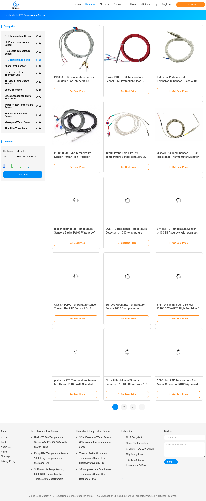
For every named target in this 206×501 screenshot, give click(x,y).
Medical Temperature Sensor (23, 115)
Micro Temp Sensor (23, 66)
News (4, 451)
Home (4, 437)
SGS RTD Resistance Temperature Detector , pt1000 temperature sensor (126, 232)
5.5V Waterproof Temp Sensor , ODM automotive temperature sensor (95, 442)
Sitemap (5, 456)
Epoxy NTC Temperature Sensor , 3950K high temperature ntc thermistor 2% (51, 458)
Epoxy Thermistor (23, 89)
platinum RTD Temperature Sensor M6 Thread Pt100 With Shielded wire (75, 384)
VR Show (145, 4)
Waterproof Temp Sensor (23, 122)
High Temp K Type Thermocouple (23, 73)
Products (5, 442)
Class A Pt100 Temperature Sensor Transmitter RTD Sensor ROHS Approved (75, 308)
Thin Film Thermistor (23, 128)
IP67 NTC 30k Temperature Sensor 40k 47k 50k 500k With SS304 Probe (50, 442)
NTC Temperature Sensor (23, 36)
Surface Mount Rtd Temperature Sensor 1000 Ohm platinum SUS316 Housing (125, 308)
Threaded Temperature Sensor (23, 82)
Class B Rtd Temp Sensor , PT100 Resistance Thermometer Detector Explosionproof (178, 156)
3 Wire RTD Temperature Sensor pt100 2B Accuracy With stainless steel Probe (177, 232)
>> (142, 407)
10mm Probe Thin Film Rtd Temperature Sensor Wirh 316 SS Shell (126, 156)
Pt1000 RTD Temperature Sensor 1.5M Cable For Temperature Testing (74, 81)
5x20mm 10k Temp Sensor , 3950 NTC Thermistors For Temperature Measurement (49, 474)
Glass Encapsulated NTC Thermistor (23, 97)
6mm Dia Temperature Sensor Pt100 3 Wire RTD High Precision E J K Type (178, 308)
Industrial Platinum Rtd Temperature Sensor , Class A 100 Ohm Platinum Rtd (177, 81)
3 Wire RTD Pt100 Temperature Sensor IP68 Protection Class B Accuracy (125, 81)
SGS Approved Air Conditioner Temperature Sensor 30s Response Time (95, 474)
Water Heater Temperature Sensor (23, 106)
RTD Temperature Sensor (23, 60)
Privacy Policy (8, 461)
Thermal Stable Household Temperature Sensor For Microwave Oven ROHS (93, 458)
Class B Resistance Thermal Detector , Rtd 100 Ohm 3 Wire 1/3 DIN (126, 384)
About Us (6, 447)
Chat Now (191, 4)
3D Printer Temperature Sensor (23, 43)
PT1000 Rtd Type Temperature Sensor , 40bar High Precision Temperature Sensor (72, 156)
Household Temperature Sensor (23, 52)
